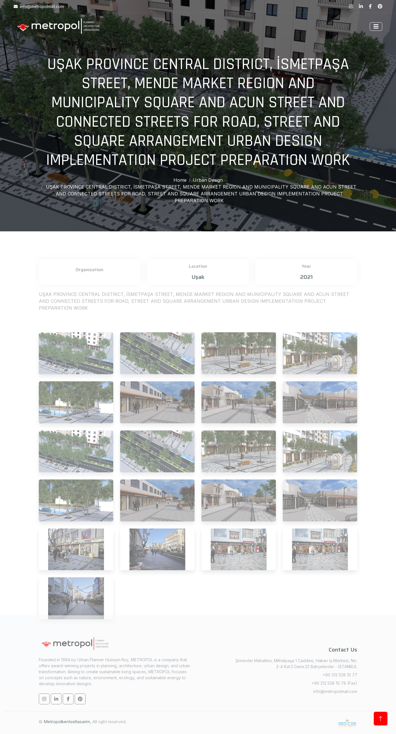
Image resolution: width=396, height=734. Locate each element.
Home (180, 180)
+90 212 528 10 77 (340, 674)
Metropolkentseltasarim (67, 721)
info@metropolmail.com (335, 691)
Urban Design (208, 180)
